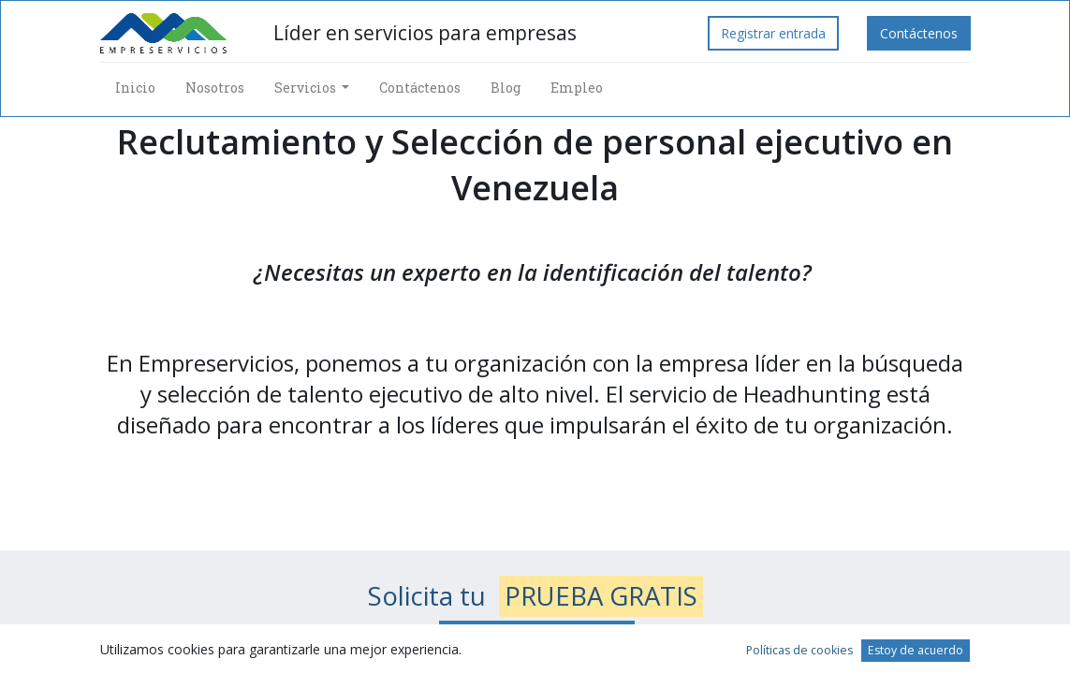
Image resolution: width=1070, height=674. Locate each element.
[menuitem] (135, 87)
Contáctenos (919, 33)
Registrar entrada (773, 33)
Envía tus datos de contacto (537, 638)
